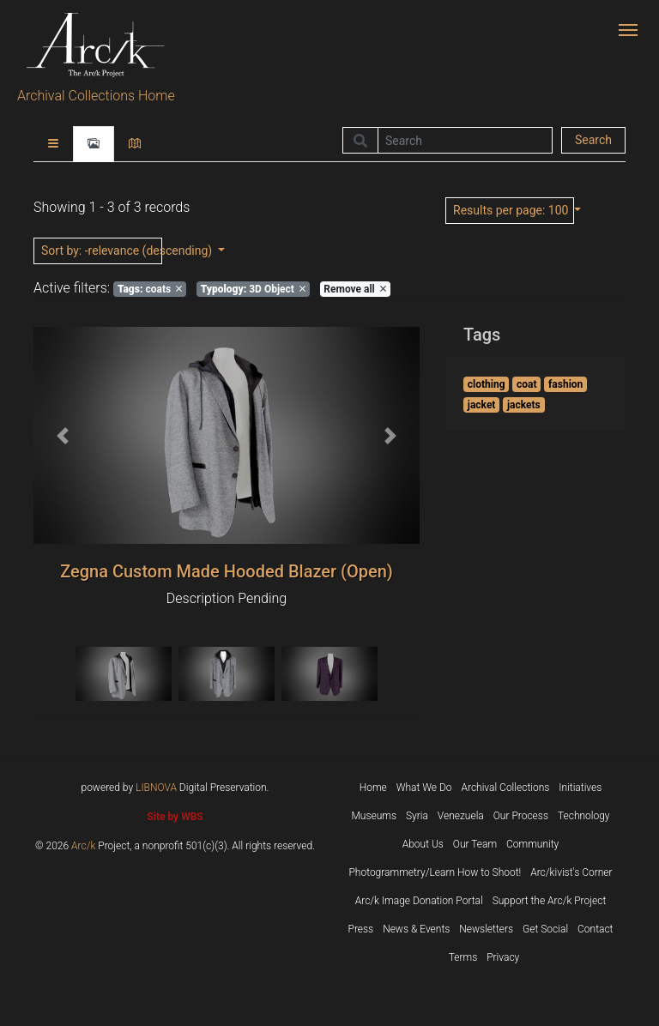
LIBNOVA (156, 788)
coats (150, 289)
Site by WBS (175, 817)
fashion (565, 384)
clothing (486, 384)
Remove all (354, 289)
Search (593, 140)
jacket (482, 405)
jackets (524, 405)
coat (527, 384)
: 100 (512, 210)
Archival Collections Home (96, 96)
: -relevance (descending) (101, 250)
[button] (62, 435)
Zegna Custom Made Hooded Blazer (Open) (226, 571)
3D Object (253, 289)
